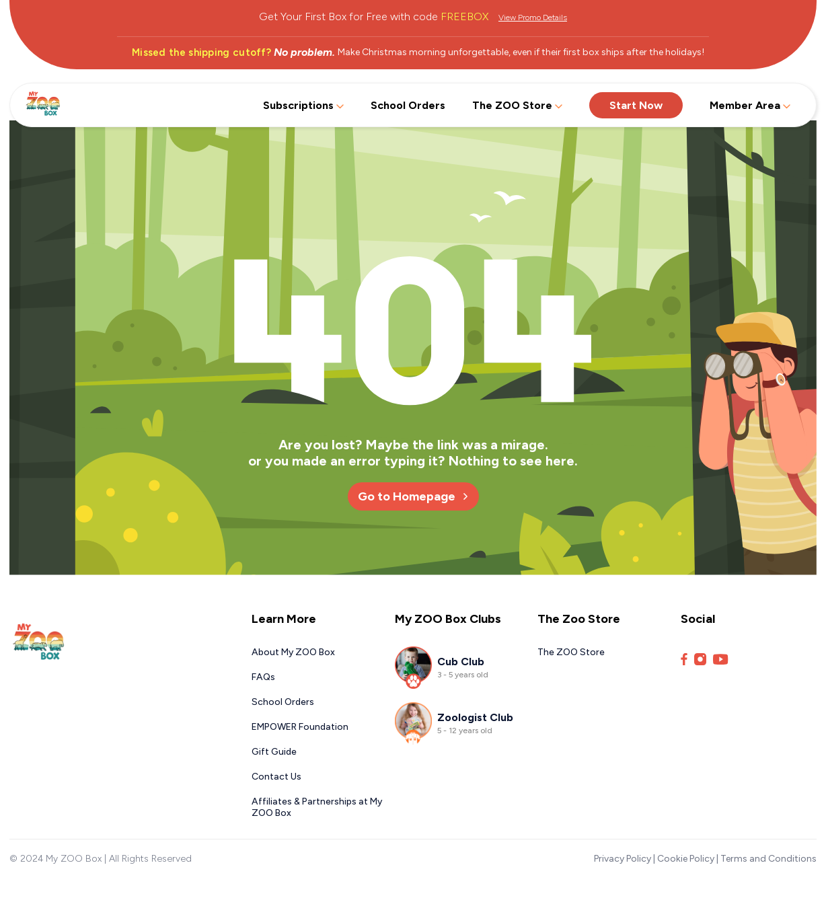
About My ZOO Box (293, 652)
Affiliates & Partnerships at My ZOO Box (317, 807)
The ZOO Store (517, 105)
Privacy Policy (622, 858)
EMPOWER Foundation (300, 727)
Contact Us (276, 776)
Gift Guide (274, 751)
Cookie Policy (685, 858)
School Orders (408, 105)
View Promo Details (532, 17)
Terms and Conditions (768, 858)
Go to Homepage (413, 496)
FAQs (263, 677)
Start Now (636, 105)
